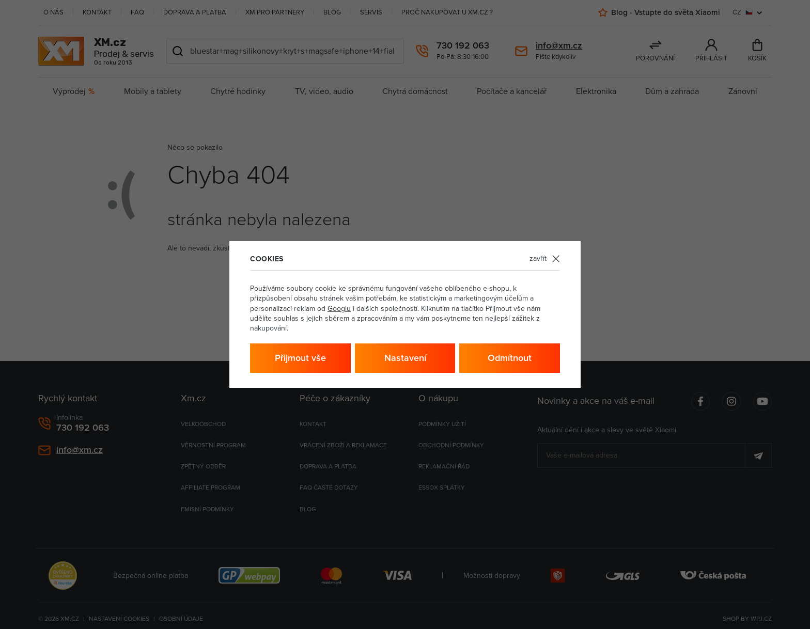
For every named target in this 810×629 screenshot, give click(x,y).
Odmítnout (510, 358)
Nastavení (405, 358)
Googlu (339, 308)
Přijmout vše (300, 358)
